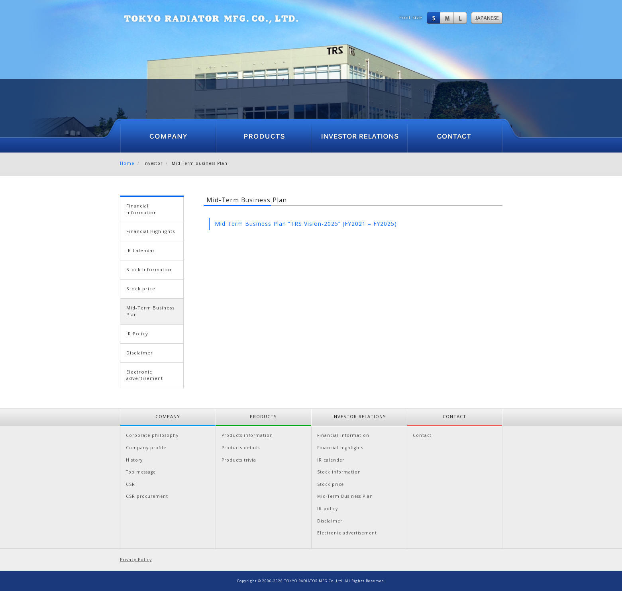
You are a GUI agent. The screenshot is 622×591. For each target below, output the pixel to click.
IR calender (330, 460)
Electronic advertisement (144, 375)
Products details (241, 447)
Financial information (141, 209)
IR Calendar (140, 250)
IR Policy (137, 334)
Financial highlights (340, 447)
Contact (422, 435)
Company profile (146, 447)
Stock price (140, 289)
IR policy (327, 508)
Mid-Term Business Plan (345, 496)
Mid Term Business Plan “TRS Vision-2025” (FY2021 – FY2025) (306, 223)
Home (127, 163)
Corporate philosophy (152, 435)
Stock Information (149, 269)
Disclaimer (139, 353)
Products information (247, 435)
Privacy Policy (136, 559)
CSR (130, 484)
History (134, 460)
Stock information (339, 472)
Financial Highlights (150, 231)
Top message (141, 472)
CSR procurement (147, 496)
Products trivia (239, 460)
